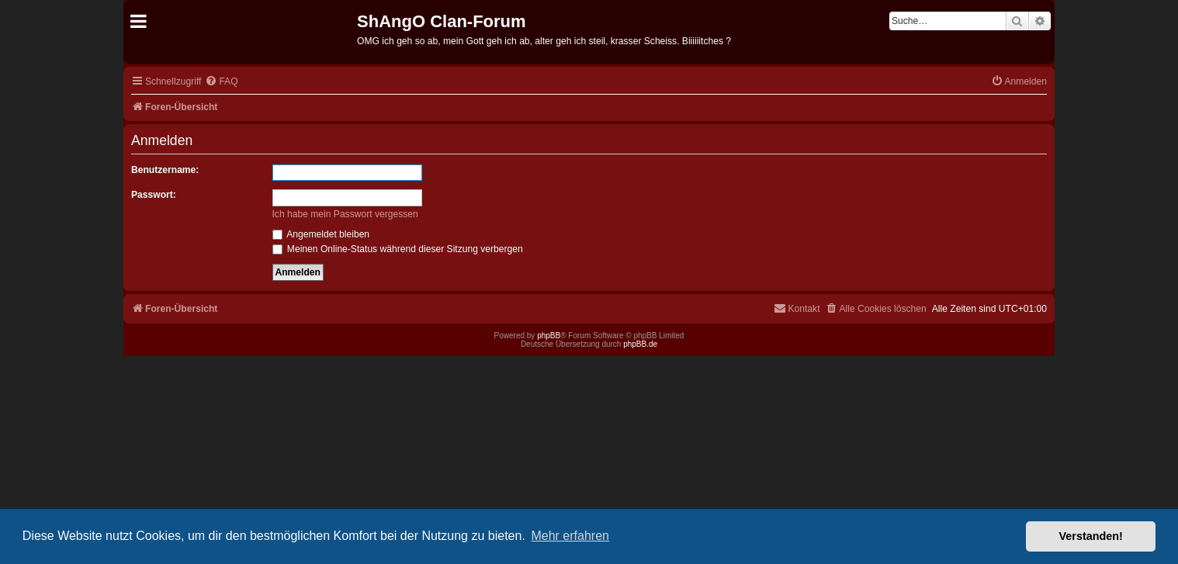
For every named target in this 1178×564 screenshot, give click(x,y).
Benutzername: (165, 169)
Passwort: (153, 194)
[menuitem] (221, 81)
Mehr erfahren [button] (570, 535)
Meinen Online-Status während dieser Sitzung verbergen (397, 249)
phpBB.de (640, 344)
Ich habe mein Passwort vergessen (345, 214)
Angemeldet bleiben (321, 234)
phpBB (548, 335)
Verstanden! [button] (1091, 536)
